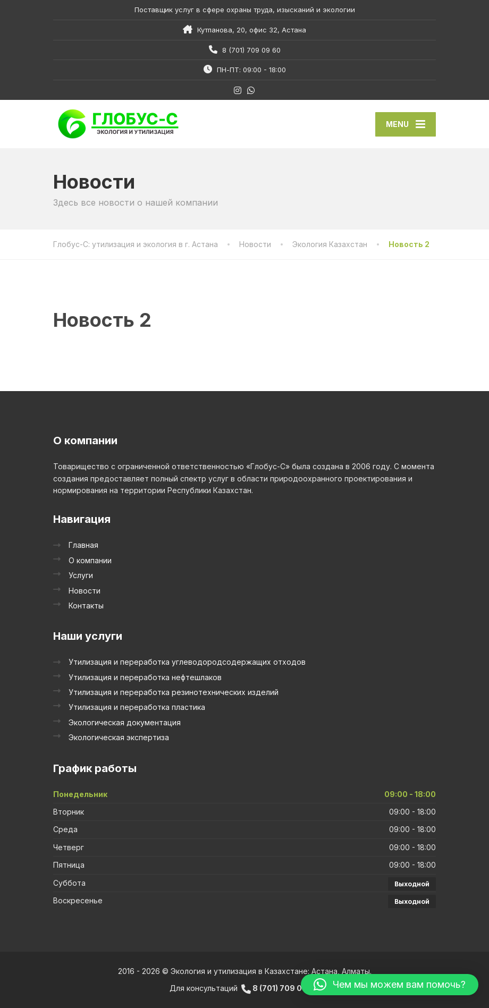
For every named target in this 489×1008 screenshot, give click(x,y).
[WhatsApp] (251, 90)
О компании (90, 560)
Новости (84, 590)
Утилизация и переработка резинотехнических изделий (174, 692)
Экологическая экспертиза (119, 737)
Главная (83, 544)
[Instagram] (237, 90)
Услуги (81, 575)
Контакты (86, 605)
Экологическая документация (125, 722)
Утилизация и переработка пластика (137, 706)
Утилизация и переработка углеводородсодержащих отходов (187, 661)
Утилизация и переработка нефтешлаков (145, 677)
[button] (389, 984)
